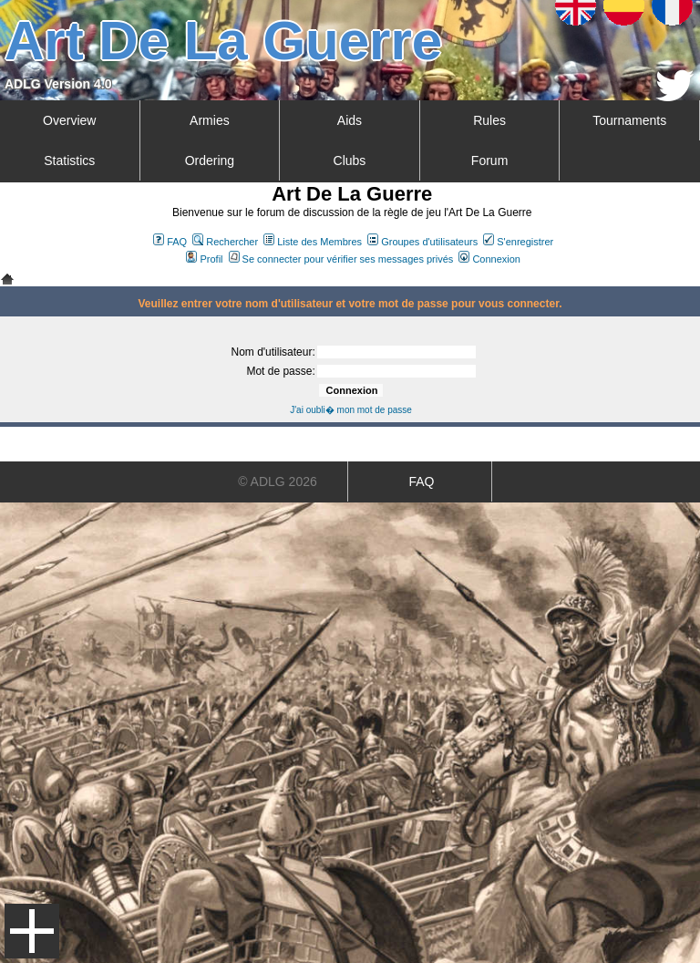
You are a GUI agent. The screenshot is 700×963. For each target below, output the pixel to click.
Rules (489, 120)
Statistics (69, 160)
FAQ (170, 241)
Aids (349, 120)
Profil (204, 259)
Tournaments (629, 120)
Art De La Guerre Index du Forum (7, 279)
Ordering (209, 160)
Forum (489, 160)
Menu (32, 931)
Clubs (350, 160)
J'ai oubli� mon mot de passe (351, 410)
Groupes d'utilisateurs (422, 241)
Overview (69, 120)
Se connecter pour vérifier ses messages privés (341, 259)
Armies (210, 120)
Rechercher (225, 241)
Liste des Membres (312, 241)
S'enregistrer (518, 241)
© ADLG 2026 (277, 481)
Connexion (489, 259)
